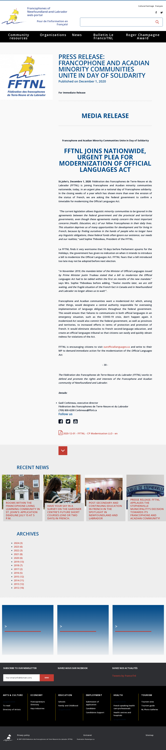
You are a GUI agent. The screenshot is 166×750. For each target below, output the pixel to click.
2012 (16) (19, 587)
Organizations (53, 35)
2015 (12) (19, 576)
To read (6, 705)
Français (159, 6)
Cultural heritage (146, 6)
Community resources (18, 36)
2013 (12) (19, 584)
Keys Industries (37, 708)
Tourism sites (147, 701)
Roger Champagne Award (143, 36)
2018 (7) (18, 565)
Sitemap (150, 735)
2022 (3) (18, 550)
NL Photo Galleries (149, 709)
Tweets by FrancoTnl (124, 675)
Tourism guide (148, 705)
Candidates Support (95, 712)
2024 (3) (18, 543)
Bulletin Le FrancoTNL (103, 36)
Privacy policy (23, 735)
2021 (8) (18, 554)
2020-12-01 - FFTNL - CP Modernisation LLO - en (87, 433)
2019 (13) (19, 561)
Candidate (90, 708)
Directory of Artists (12, 709)
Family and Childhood (68, 705)
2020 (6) (18, 557)
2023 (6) (18, 546)
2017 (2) (18, 569)
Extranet (88, 735)
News (77, 35)
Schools (61, 701)
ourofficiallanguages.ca (116, 346)
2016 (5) (18, 572)
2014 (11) (19, 580)
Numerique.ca (89, 739)
